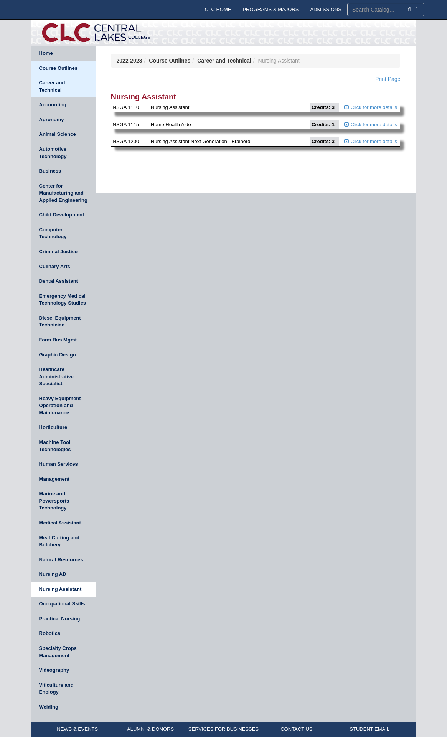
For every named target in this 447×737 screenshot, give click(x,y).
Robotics (50, 633)
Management (54, 479)
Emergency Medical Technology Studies (62, 299)
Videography (54, 670)
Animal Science (57, 134)
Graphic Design (57, 355)
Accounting (53, 104)
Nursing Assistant (60, 589)
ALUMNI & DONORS (150, 729)
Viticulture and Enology (56, 688)
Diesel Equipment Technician (60, 321)
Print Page (387, 79)
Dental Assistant (58, 281)
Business (50, 171)
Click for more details (370, 107)
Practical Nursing (59, 619)
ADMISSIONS (325, 9)
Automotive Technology (53, 152)
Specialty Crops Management (58, 651)
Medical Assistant (60, 523)
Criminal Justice (58, 251)
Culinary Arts (54, 266)
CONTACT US (296, 729)
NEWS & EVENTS (77, 729)
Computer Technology (53, 233)
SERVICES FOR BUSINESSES (223, 729)
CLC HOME (218, 9)
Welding (48, 707)
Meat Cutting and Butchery (59, 541)
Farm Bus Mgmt (58, 340)
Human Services (58, 464)
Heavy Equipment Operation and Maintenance (60, 405)
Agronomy (51, 119)
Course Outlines (58, 68)
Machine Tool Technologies (55, 445)
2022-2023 (129, 61)
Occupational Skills (62, 604)
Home (46, 53)
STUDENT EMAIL (369, 729)
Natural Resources (61, 559)
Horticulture (53, 427)
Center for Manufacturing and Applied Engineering (63, 193)
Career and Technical (52, 86)
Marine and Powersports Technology (54, 501)
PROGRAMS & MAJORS (270, 9)
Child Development (61, 215)
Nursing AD (52, 574)
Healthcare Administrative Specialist (56, 376)
